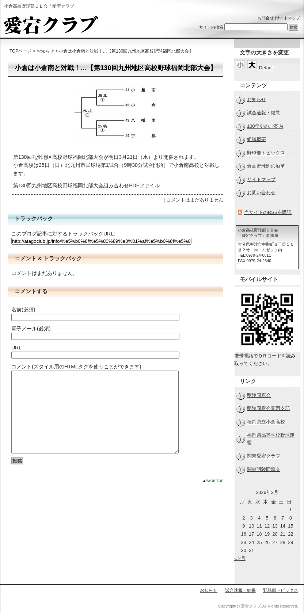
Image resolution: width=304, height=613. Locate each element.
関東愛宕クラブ (263, 456)
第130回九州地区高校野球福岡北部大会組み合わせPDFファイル (86, 185)
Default (266, 67)
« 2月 (240, 558)
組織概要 (256, 139)
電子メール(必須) (30, 329)
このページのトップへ (213, 497)
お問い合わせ (261, 192)
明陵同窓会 (259, 395)
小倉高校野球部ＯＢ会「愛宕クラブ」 (51, 25)
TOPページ (20, 51)
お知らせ (45, 51)
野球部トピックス (266, 153)
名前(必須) (23, 310)
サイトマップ (288, 18)
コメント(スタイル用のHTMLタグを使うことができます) (76, 366)
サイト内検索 (211, 27)
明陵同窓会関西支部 (268, 408)
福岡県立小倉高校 (266, 422)
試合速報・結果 (263, 112)
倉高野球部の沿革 (266, 166)
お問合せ (266, 18)
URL (16, 347)
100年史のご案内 (265, 126)
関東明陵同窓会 (263, 469)
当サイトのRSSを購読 (268, 212)
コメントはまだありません (194, 200)
